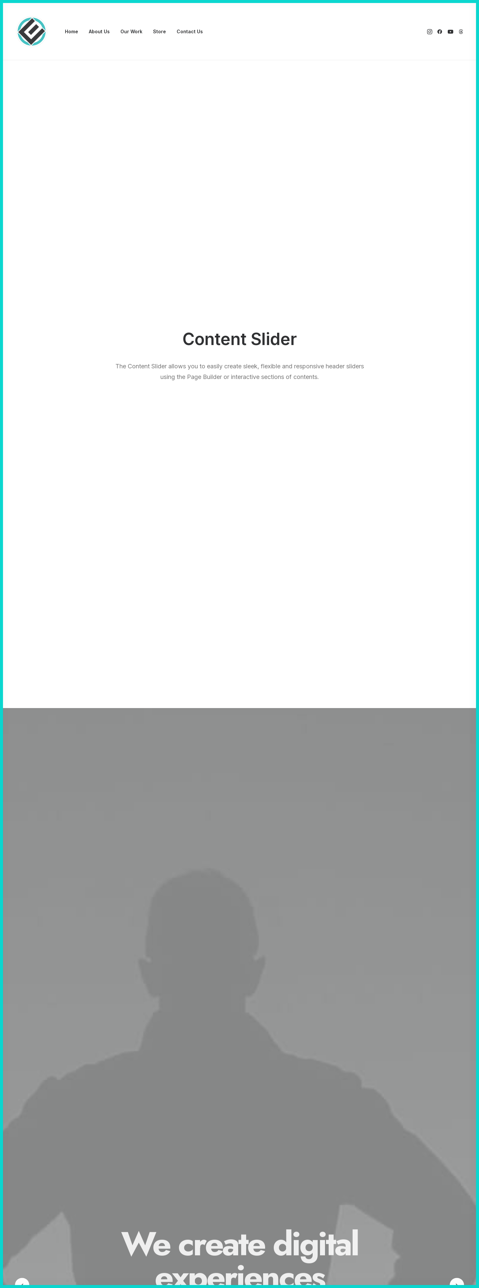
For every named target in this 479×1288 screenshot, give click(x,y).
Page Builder (163, 1134)
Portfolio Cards (69, 1169)
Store (159, 31)
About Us (99, 31)
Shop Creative (68, 1196)
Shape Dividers (166, 1204)
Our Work (131, 31)
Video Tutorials (270, 1168)
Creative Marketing (73, 1152)
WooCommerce (167, 1143)
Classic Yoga (66, 1134)
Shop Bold (63, 1187)
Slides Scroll (162, 1187)
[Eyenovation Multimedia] (31, 31)
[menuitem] (71, 31)
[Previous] (22, 243)
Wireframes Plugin (170, 1152)
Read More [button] (88, 540)
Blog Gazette (67, 1178)
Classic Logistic (70, 1143)
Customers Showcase (375, 1168)
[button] (430, 31)
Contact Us (190, 31)
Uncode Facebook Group (379, 1134)
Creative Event (68, 1161)
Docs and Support (273, 1134)
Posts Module (165, 1161)
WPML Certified (167, 1213)
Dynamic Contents (170, 1178)
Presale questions (273, 1201)
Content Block (165, 1169)
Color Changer (165, 1196)
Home (71, 31)
